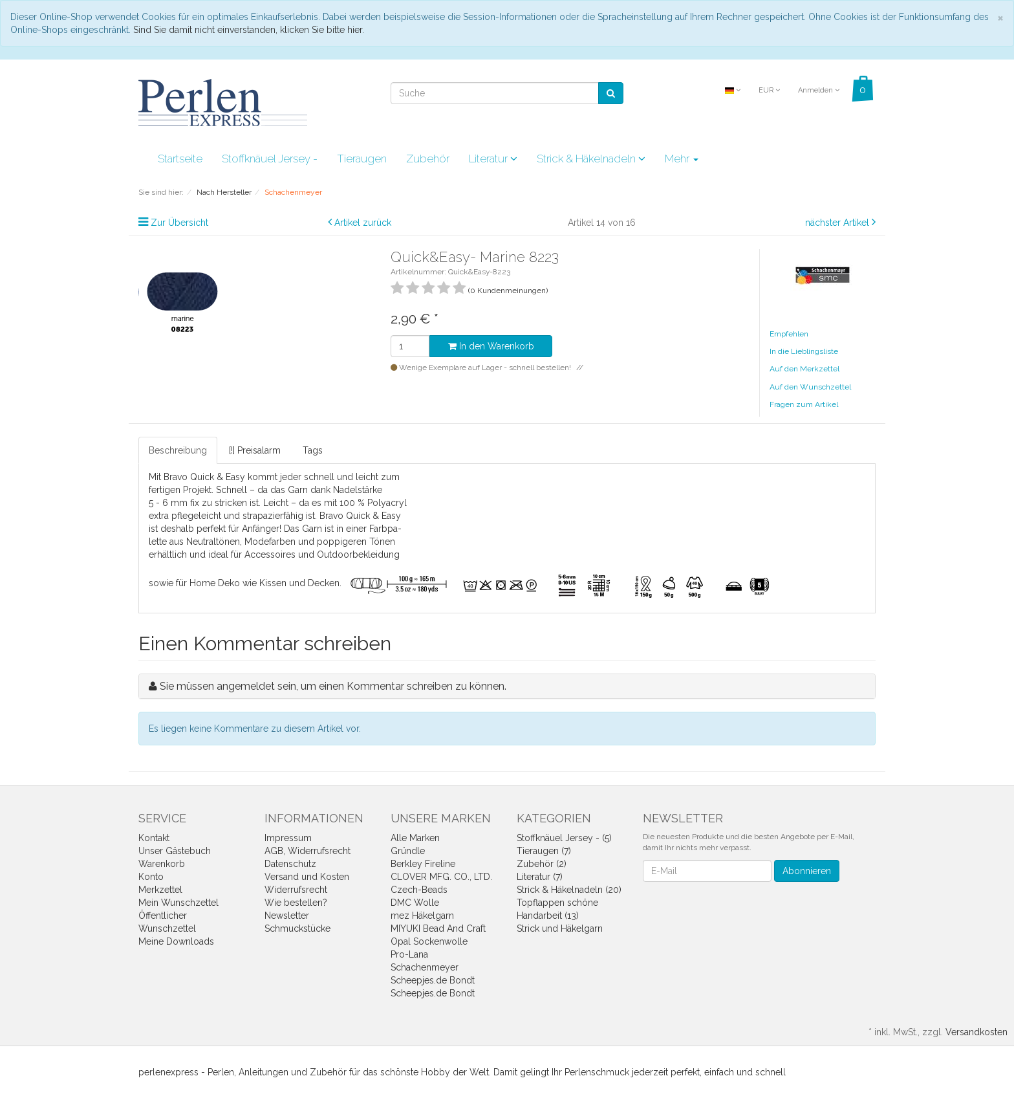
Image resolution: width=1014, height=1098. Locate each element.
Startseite (180, 158)
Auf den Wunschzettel (810, 386)
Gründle (408, 851)
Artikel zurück (362, 222)
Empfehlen (789, 333)
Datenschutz (290, 864)
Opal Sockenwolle (429, 941)
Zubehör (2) (541, 864)
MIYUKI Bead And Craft (438, 928)
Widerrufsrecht (295, 889)
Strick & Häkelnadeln (591, 158)
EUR (769, 90)
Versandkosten (976, 1032)
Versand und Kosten (306, 877)
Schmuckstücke (297, 928)
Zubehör (427, 158)
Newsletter (286, 915)
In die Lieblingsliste (804, 351)
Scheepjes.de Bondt (433, 980)
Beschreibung (178, 450)
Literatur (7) (540, 877)
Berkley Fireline (423, 864)
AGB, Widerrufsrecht (307, 851)
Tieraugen (362, 158)
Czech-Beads (419, 889)
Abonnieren (806, 871)
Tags (313, 450)
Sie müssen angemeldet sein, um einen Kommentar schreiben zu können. (333, 686)
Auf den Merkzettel (804, 368)
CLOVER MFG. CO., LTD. (441, 877)
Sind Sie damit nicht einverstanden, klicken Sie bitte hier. (248, 30)
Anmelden (818, 90)
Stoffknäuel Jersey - (270, 158)
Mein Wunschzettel (178, 902)
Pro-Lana (409, 954)
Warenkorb (161, 864)
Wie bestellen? (295, 902)
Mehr (681, 158)
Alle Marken (415, 838)
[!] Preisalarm (255, 450)
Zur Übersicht (179, 222)
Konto (151, 877)
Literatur (493, 158)
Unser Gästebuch (174, 851)
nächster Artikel (838, 222)
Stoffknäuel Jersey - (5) (564, 838)
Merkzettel (160, 889)
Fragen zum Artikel (804, 404)
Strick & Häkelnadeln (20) (569, 889)
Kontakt (153, 838)
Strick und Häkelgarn (560, 928)
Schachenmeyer (424, 967)
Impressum (288, 838)
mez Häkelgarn (422, 915)
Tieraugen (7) (544, 851)
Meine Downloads (176, 941)
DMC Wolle (415, 902)
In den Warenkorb (491, 346)
